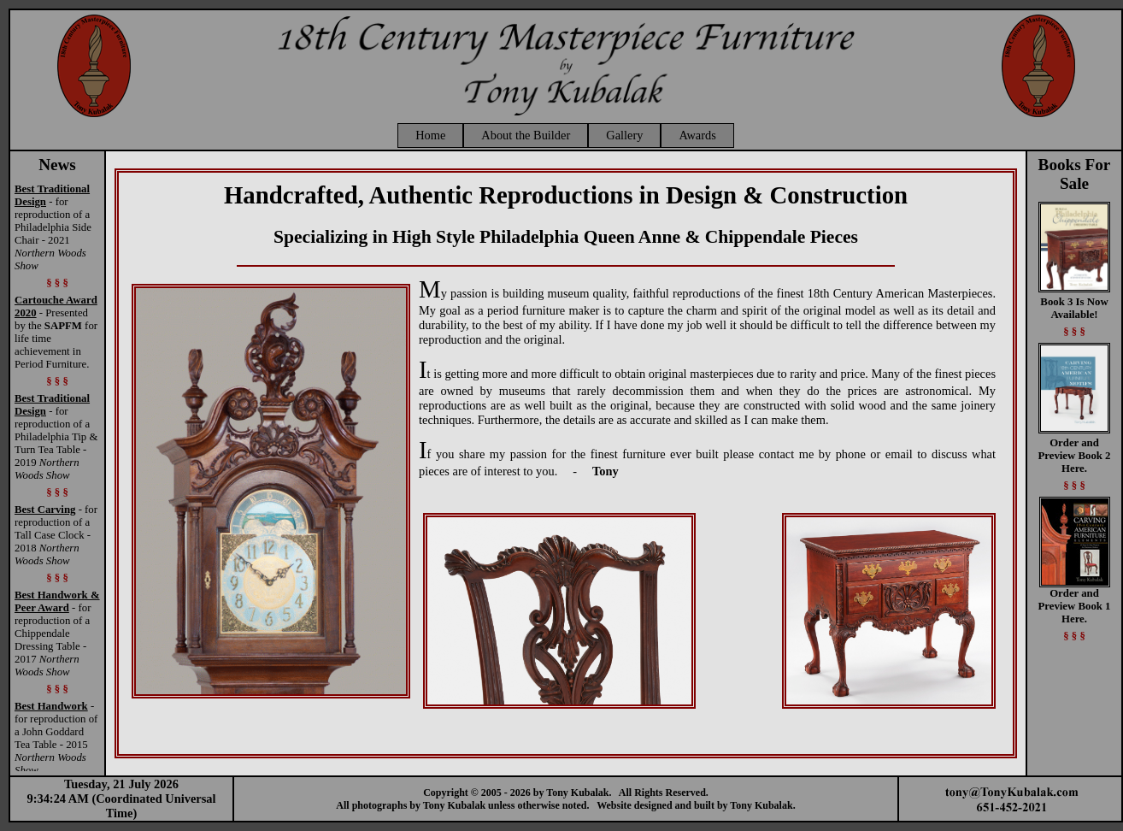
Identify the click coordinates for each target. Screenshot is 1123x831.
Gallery (624, 135)
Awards (697, 135)
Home (430, 135)
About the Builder (525, 135)
